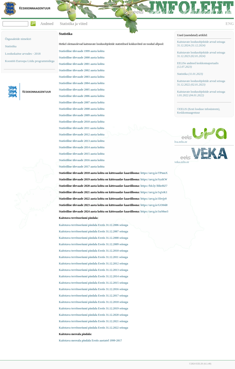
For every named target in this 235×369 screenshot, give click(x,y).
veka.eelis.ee (181, 162)
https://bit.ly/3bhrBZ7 (154, 185)
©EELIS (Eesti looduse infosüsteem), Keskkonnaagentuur (198, 110)
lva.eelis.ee (180, 142)
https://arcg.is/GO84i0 (154, 205)
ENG (230, 24)
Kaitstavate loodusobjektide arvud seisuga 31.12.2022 (201, 82)
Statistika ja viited (73, 24)
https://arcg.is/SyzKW (154, 179)
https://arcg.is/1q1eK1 (154, 192)
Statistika (10, 46)
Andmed (46, 24)
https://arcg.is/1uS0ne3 (154, 211)
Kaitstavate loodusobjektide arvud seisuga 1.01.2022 (201, 93)
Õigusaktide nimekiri (18, 39)
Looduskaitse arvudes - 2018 (23, 53)
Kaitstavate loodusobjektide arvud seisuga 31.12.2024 (201, 43)
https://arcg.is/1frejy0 (154, 198)
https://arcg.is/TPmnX (154, 173)
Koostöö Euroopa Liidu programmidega (29, 61)
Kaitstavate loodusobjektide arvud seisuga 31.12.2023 (201, 54)
